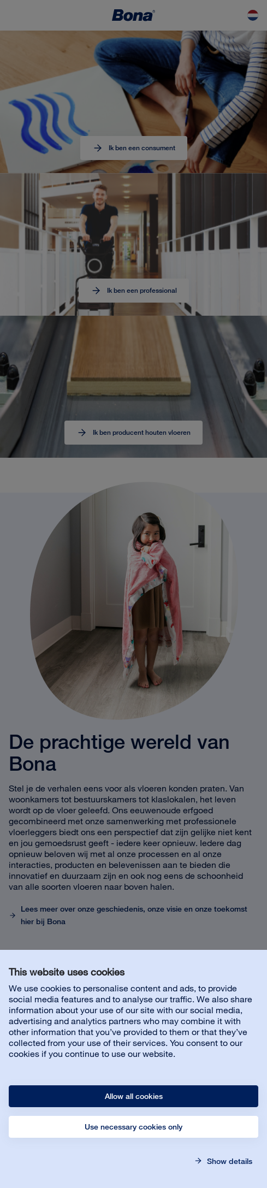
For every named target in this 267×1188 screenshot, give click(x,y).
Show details (228, 1161)
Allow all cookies (134, 1096)
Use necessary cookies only (133, 1127)
